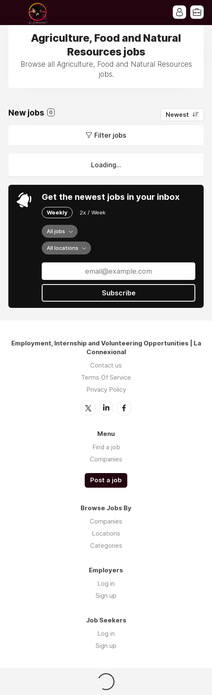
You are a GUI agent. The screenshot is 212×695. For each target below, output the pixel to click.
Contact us (106, 365)
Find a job (106, 447)
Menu (14, 12)
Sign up (106, 595)
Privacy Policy (106, 389)
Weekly (57, 212)
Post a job (106, 480)
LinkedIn (106, 408)
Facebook (124, 408)
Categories (106, 545)
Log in (106, 583)
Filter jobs (110, 135)
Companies (106, 459)
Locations (106, 533)
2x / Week (93, 212)
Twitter (88, 408)
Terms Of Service (106, 377)
